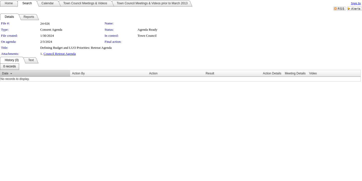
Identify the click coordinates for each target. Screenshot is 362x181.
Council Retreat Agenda (59, 54)
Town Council (147, 35)
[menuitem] (9, 67)
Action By (78, 73)
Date (5, 73)
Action (153, 73)
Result (210, 73)
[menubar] (9, 66)
